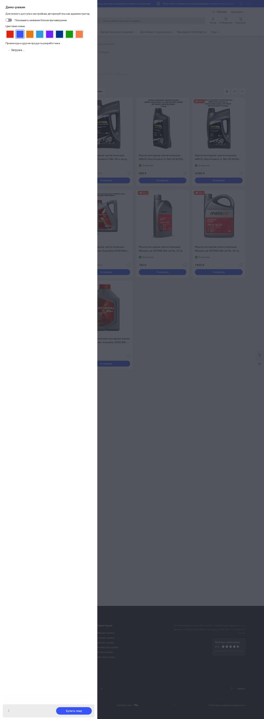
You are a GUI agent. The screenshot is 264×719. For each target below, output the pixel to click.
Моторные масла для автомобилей (43, 358)
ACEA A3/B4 (33, 168)
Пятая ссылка (104, 652)
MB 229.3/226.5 (35, 172)
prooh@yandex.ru (28, 647)
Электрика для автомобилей (40, 322)
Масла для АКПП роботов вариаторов (45, 364)
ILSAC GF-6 (33, 159)
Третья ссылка (105, 642)
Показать (48, 242)
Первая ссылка (105, 632)
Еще (215, 32)
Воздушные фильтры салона (39, 305)
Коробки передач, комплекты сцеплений (47, 300)
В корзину (106, 180)
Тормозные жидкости (36, 467)
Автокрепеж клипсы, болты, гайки (42, 295)
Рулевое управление (35, 284)
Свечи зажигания (33, 333)
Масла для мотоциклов (36, 369)
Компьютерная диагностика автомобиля (47, 269)
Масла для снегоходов (36, 353)
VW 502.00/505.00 (37, 177)
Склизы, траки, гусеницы (37, 438)
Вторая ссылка (105, 637)
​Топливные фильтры (35, 327)
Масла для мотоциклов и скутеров (43, 390)
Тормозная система (35, 311)
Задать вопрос (33, 655)
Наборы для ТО (32, 400)
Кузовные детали (33, 338)
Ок (29, 708)
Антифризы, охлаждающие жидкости (45, 473)
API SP (29, 163)
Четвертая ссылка (107, 647)
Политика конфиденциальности (227, 705)
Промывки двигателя (35, 453)
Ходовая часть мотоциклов (39, 384)
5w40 (29, 130)
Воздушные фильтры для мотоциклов (45, 395)
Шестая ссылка (105, 657)
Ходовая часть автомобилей (40, 289)
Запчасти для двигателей (38, 316)
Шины (26, 488)
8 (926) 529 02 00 (33, 633)
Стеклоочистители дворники (40, 503)
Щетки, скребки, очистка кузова (42, 508)
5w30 (29, 135)
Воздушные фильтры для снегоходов (45, 432)
